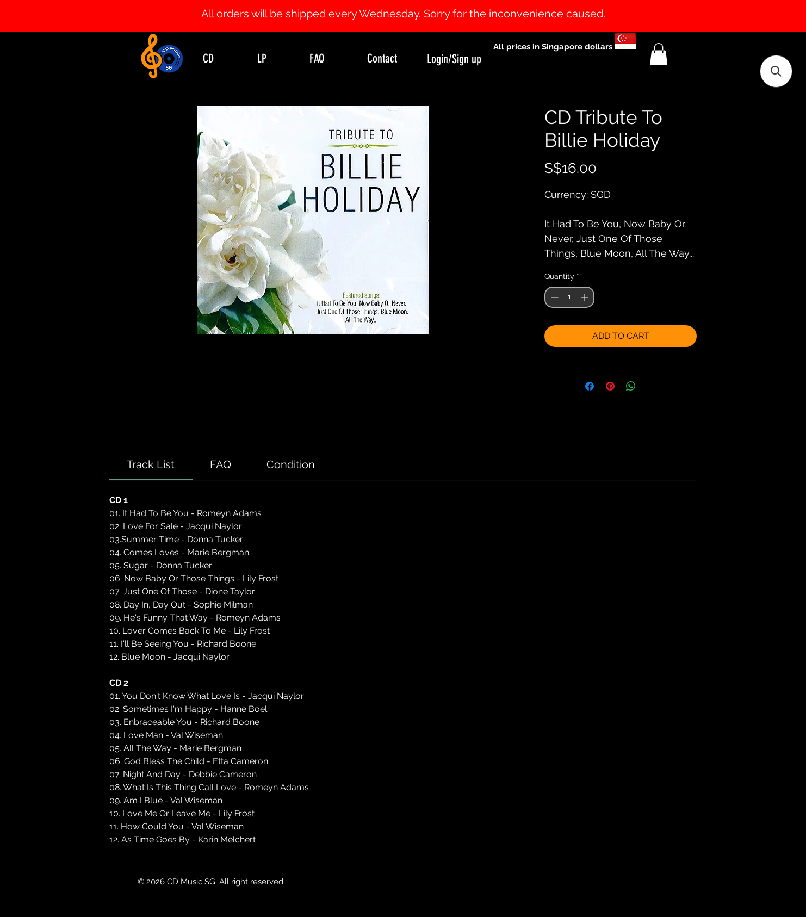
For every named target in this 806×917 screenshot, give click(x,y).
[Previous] (61, 16)
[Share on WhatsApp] (630, 386)
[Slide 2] (412, 4)
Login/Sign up (454, 59)
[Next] (745, 16)
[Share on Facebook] (589, 386)
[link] (151, 464)
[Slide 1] (403, 4)
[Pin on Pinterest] (610, 386)
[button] (658, 54)
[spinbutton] (569, 297)
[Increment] (585, 297)
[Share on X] (651, 386)
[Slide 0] (393, 4)
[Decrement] (553, 297)
